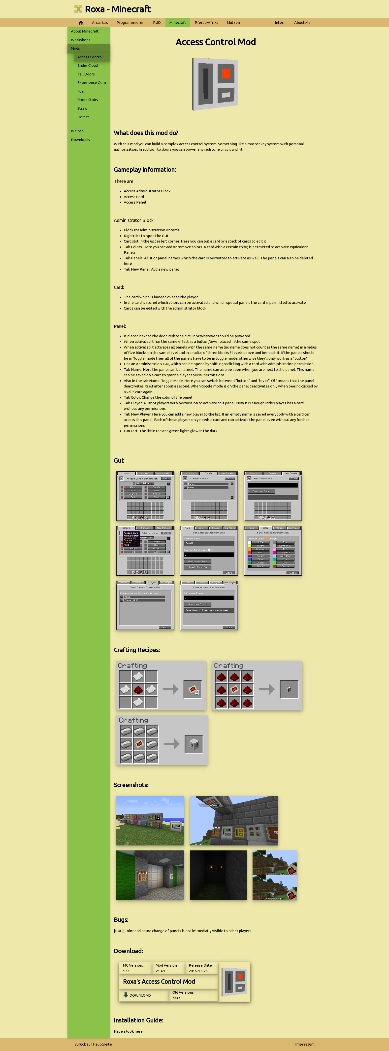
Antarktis (100, 22)
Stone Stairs (87, 100)
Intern (280, 22)
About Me (302, 22)
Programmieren (130, 22)
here (176, 998)
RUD (157, 22)
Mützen (233, 22)
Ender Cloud (87, 65)
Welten (77, 131)
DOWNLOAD (137, 995)
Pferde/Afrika (206, 22)
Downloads (80, 140)
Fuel (81, 91)
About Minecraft (85, 31)
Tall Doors (86, 74)
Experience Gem (91, 82)
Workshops (80, 40)
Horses (83, 117)
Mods (75, 48)
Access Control (90, 57)
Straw (82, 108)
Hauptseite (102, 1044)
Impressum (305, 1044)
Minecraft (177, 22)
